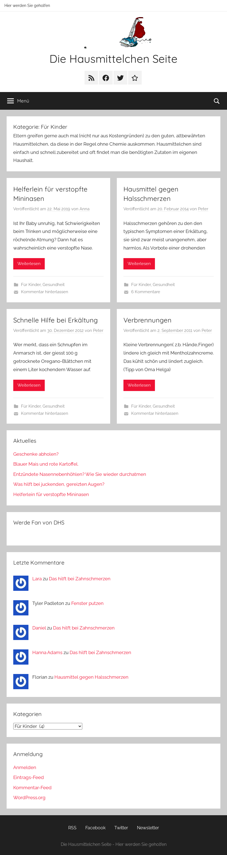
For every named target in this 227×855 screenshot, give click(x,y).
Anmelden (24, 767)
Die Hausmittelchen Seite (113, 58)
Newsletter (148, 827)
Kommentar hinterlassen (44, 291)
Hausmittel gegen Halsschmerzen (91, 677)
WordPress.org (29, 797)
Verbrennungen (147, 320)
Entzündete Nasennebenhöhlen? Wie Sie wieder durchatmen (79, 474)
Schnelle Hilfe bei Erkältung (55, 320)
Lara (37, 578)
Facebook (95, 827)
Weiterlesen (29, 263)
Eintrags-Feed (28, 777)
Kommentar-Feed (32, 787)
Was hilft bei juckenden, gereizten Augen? (58, 484)
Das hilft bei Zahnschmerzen (79, 578)
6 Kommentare (145, 291)
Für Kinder (31, 284)
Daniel (39, 628)
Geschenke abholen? (36, 454)
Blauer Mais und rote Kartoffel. (45, 464)
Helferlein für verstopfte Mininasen (51, 494)
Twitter (121, 827)
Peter (203, 208)
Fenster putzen (87, 603)
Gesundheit (54, 284)
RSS (72, 827)
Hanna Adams (47, 652)
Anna (84, 208)
